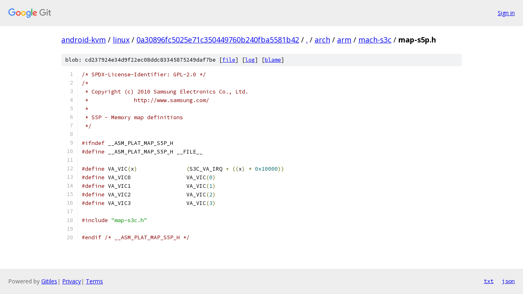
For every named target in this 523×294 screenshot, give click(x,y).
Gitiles (49, 281)
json (508, 281)
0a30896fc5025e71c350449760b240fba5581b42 (217, 40)
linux (121, 40)
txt (489, 281)
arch (322, 40)
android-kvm (83, 40)
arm (344, 40)
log (250, 59)
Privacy (71, 281)
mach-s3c (374, 40)
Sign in (506, 13)
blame (273, 59)
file (228, 59)
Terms (94, 281)
